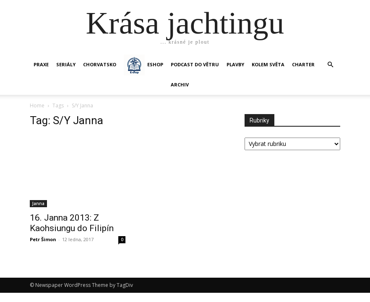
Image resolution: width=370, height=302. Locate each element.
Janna (38, 203)
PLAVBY (235, 64)
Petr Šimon (43, 239)
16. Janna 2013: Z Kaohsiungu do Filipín (72, 223)
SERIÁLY (66, 64)
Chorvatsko (99, 64)
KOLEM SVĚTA (268, 64)
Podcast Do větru (195, 64)
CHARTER (303, 64)
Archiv (180, 84)
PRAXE (41, 64)
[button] (330, 65)
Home (37, 105)
